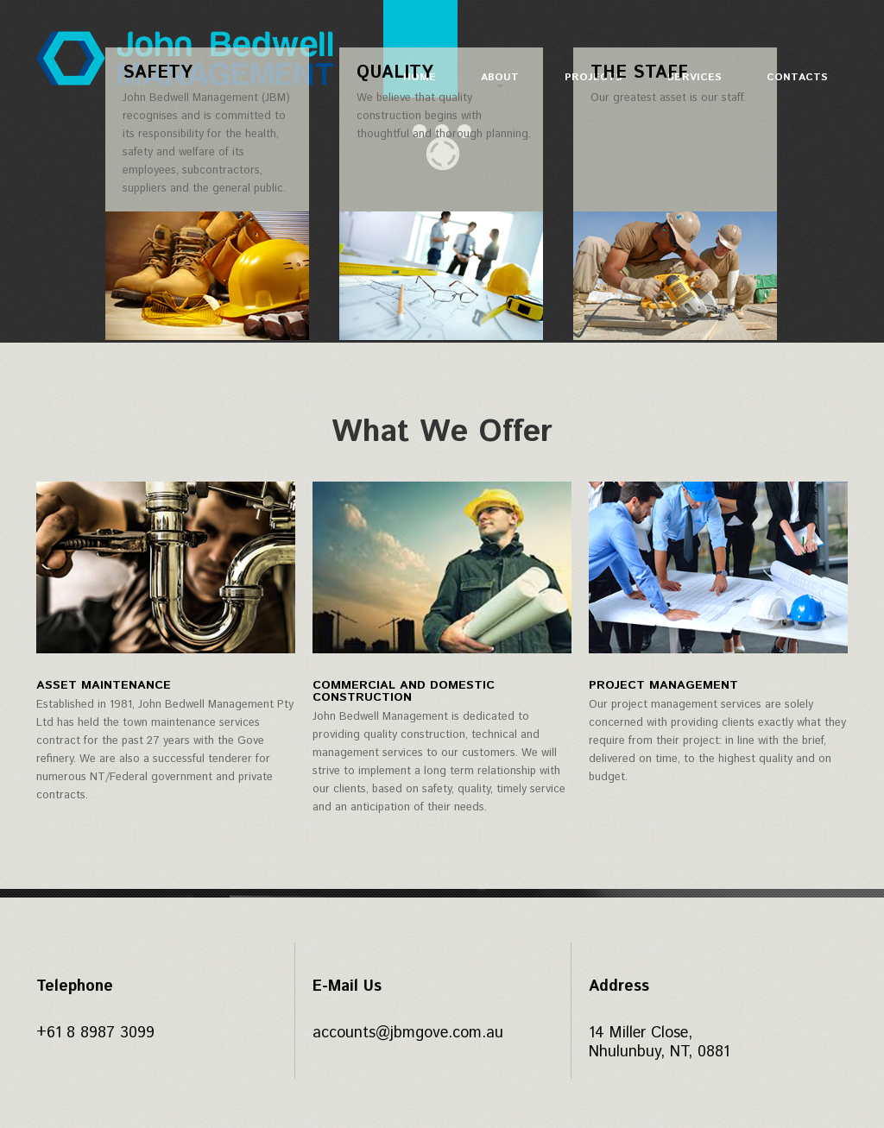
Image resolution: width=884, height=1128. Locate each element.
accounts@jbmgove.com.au (408, 1033)
